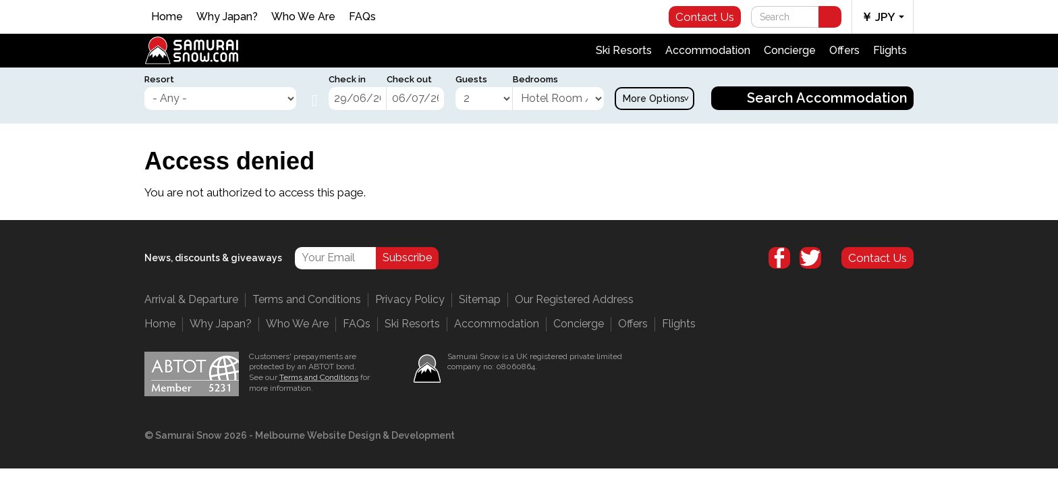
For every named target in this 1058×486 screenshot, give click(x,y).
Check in (347, 79)
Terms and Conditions (306, 299)
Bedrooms (535, 79)
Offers (844, 50)
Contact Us (704, 17)
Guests (471, 79)
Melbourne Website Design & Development (355, 435)
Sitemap (480, 299)
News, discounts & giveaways (213, 257)
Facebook (779, 258)
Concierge (790, 50)
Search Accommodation (827, 98)
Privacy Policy (410, 299)
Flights (890, 50)
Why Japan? (227, 16)
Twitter (810, 258)
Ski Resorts (624, 50)
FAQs (362, 16)
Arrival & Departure (191, 299)
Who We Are (303, 16)
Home (167, 16)
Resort (159, 79)
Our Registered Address (574, 299)
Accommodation (707, 50)
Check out (409, 79)
